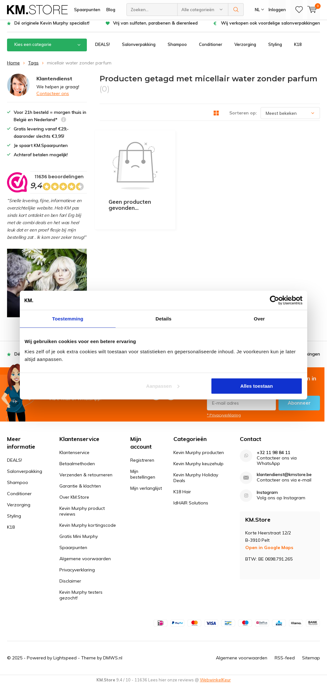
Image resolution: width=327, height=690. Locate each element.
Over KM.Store (74, 502)
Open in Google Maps (269, 552)
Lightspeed (65, 662)
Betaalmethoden (77, 468)
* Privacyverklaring (224, 419)
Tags (33, 67)
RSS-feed (285, 662)
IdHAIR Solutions (190, 507)
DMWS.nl (112, 662)
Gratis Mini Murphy (78, 541)
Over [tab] (259, 318)
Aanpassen (162, 385)
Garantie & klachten (80, 491)
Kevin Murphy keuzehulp (198, 468)
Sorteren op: (243, 118)
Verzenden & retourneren (85, 479)
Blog (110, 9)
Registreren (142, 465)
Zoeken (236, 9)
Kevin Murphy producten (198, 457)
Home (13, 67)
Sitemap (311, 662)
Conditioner (210, 49)
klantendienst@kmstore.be (284, 479)
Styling (275, 49)
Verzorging (245, 49)
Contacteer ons (52, 98)
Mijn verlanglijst (146, 493)
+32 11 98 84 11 (273, 457)
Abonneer (299, 407)
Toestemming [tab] (67, 318)
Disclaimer (70, 586)
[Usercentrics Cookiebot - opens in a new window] (274, 300)
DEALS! (102, 49)
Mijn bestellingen (142, 479)
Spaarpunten (87, 9)
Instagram (267, 497)
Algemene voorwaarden (85, 563)
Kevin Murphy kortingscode (87, 530)
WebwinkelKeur (215, 684)
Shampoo (177, 49)
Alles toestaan (256, 385)
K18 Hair (182, 496)
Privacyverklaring (77, 574)
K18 (298, 49)
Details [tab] (163, 318)
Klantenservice (74, 457)
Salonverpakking (139, 49)
